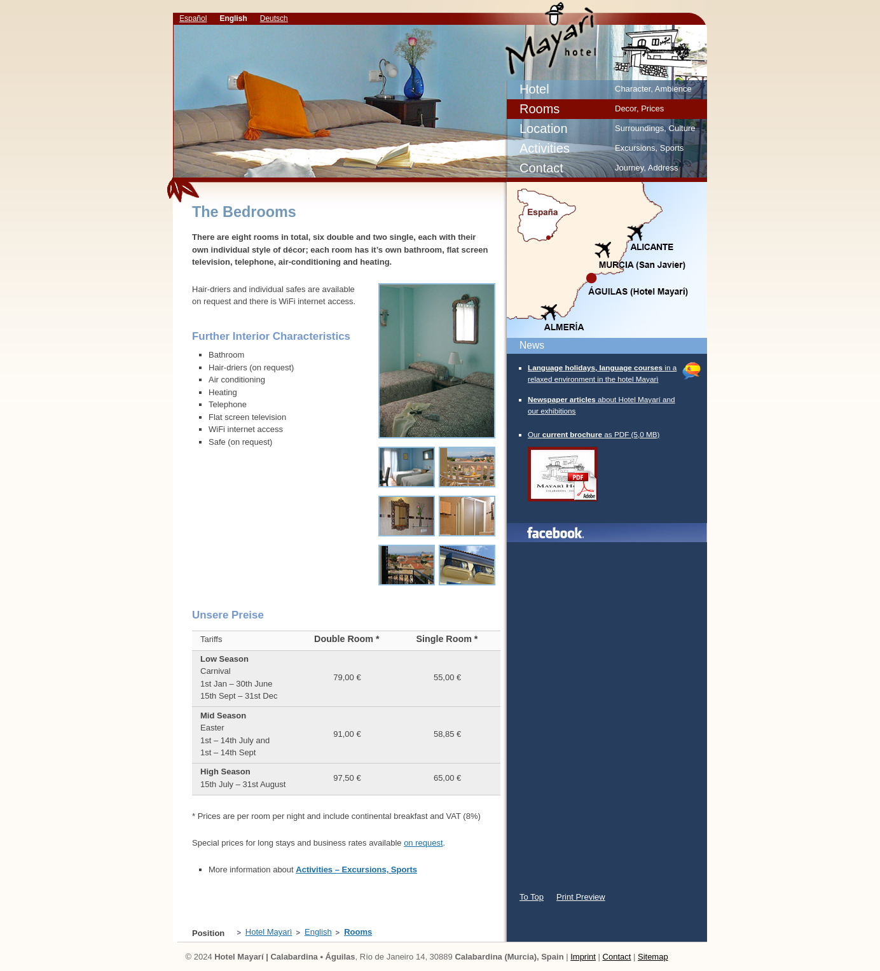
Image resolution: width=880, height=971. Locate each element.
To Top (531, 897)
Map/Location (605, 260)
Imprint (583, 956)
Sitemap (653, 956)
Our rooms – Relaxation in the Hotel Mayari (626, 38)
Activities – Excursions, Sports (356, 869)
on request (423, 843)
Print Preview (580, 897)
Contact (617, 956)
